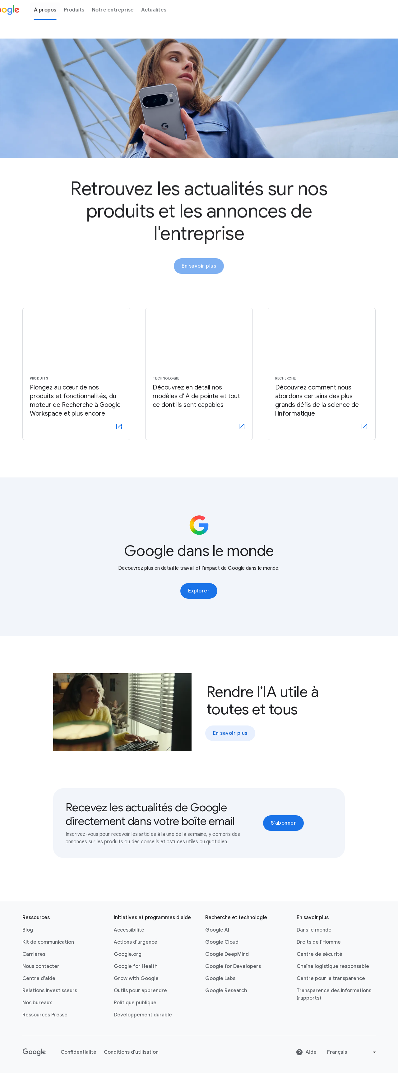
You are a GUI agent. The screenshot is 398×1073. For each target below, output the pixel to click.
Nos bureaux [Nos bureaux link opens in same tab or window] (37, 1003)
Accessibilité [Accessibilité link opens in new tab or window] (129, 930)
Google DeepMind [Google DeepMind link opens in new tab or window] (227, 954)
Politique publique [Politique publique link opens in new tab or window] (135, 1003)
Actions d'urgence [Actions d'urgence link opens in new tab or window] (135, 942)
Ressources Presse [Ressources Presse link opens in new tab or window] (44, 1015)
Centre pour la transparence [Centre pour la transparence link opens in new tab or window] (331, 978)
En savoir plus (199, 269)
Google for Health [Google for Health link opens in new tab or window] (136, 966)
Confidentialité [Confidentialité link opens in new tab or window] (78, 1052)
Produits (91, 10)
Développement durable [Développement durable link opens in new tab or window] (143, 1015)
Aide (306, 1052)
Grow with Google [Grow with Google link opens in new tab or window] (136, 978)
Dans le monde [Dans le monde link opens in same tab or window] (314, 930)
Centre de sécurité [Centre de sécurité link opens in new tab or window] (319, 954)
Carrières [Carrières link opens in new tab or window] (33, 954)
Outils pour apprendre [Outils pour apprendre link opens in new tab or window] (140, 991)
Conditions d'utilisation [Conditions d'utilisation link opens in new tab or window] (131, 1052)
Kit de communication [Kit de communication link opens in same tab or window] (48, 942)
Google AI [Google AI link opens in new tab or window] (217, 930)
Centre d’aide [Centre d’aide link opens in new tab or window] (38, 978)
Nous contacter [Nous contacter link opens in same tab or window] (40, 966)
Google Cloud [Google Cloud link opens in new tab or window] (221, 942)
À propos (62, 10)
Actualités (170, 10)
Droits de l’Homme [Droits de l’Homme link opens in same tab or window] (319, 942)
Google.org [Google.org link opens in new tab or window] (127, 954)
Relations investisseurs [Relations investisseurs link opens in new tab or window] (49, 991)
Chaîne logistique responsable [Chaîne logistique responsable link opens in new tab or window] (333, 966)
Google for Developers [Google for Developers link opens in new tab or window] (233, 966)
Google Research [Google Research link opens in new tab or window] (226, 991)
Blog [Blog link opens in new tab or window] (27, 930)
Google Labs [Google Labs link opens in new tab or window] (220, 978)
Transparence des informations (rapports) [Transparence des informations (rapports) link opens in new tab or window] (334, 994)
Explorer (199, 591)
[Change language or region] (352, 1052)
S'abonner (283, 823)
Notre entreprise (130, 10)
